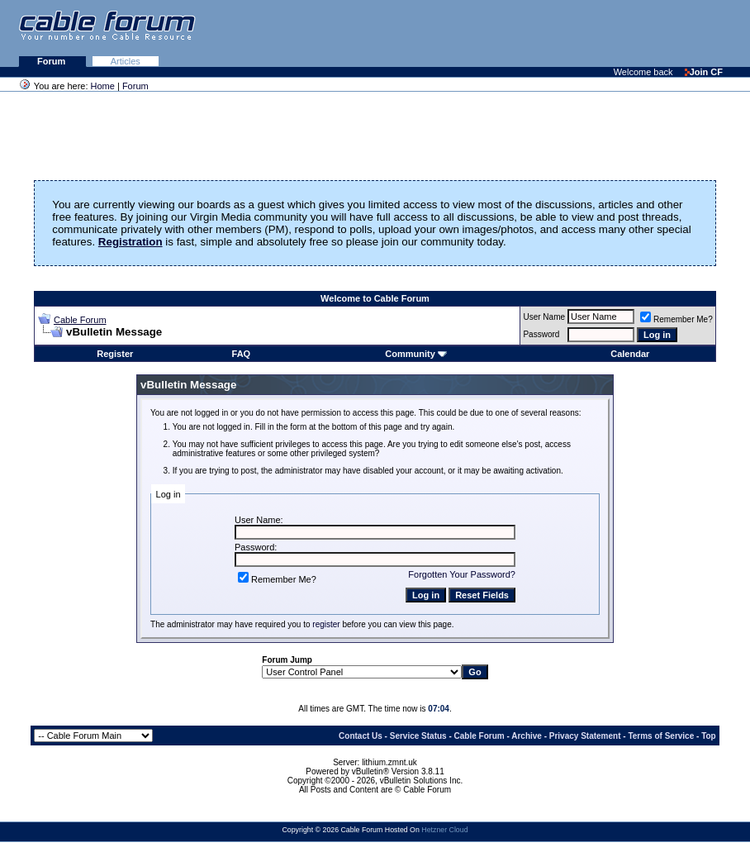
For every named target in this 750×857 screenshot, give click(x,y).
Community (416, 354)
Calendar (629, 354)
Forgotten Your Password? (461, 574)
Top (708, 735)
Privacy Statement (585, 735)
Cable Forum (80, 320)
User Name (544, 316)
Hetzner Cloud (444, 830)
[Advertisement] (548, 33)
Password (541, 334)
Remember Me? (676, 319)
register (325, 624)
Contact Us (360, 735)
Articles (125, 61)
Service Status (418, 735)
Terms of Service (661, 735)
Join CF (704, 72)
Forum (52, 61)
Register (115, 354)
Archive (526, 735)
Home (103, 86)
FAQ (241, 354)
